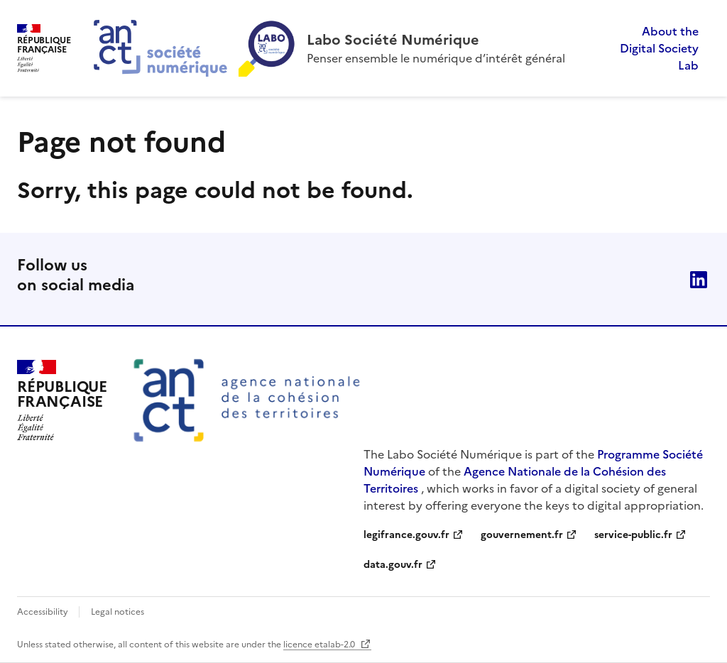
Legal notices (117, 612)
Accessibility (43, 612)
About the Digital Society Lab (659, 48)
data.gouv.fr (393, 564)
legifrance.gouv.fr (406, 534)
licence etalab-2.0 (320, 644)
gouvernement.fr (522, 534)
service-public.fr (633, 534)
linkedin (699, 280)
